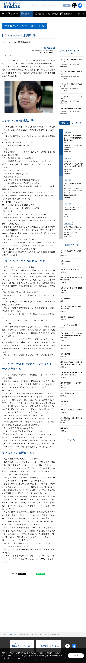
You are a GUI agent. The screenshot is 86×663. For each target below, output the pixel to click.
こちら (17, 658)
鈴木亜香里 (49, 48)
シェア (15, 573)
